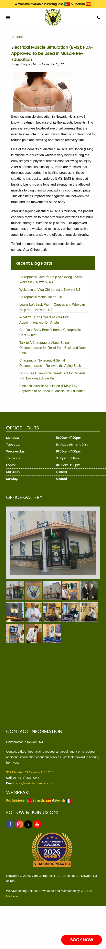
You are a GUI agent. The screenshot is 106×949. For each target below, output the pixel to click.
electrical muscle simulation (56, 211)
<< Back (17, 36)
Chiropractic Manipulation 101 (41, 297)
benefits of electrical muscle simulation (55, 149)
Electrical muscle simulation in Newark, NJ (42, 116)
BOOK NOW (81, 940)
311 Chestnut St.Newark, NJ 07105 (30, 772)
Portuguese (58, 4)
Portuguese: (18, 800)
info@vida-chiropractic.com (34, 783)
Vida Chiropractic (35, 249)
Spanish (82, 4)
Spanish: (42, 800)
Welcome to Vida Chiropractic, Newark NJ (49, 289)
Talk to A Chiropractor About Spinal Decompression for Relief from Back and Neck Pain (52, 348)
